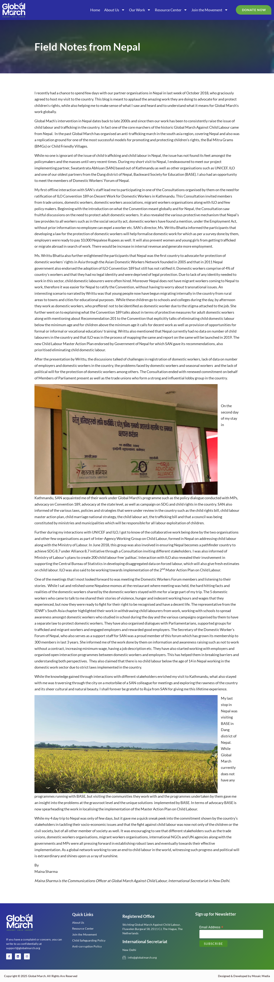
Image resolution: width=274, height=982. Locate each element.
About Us (114, 10)
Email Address (211, 927)
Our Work (140, 10)
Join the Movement (209, 10)
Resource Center (171, 10)
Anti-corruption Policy (87, 946)
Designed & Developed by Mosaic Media (244, 975)
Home (95, 10)
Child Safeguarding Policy (89, 940)
